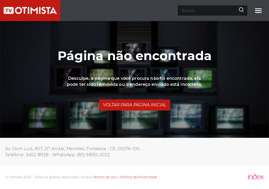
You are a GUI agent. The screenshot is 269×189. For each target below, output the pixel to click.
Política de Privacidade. (139, 177)
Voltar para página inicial (134, 104)
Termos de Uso (105, 177)
